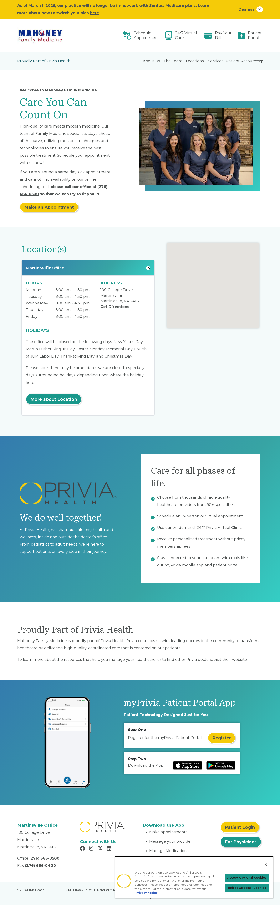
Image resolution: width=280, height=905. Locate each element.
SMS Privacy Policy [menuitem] (79, 889)
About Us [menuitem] (151, 61)
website (239, 659)
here (94, 13)
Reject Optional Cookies (247, 887)
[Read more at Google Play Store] (220, 765)
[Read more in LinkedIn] (109, 849)
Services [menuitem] (215, 61)
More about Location (53, 399)
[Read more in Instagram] (92, 849)
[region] (194, 877)
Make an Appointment (49, 207)
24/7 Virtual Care (186, 35)
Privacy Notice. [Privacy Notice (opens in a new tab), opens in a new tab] (147, 892)
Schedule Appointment (146, 35)
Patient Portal (255, 35)
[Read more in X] (101, 849)
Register (221, 737)
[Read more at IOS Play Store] (187, 765)
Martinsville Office (45, 268)
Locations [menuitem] (195, 61)
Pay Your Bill (223, 35)
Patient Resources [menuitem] (243, 61)
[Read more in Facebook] (83, 849)
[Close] (265, 864)
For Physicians (241, 841)
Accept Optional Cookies (246, 877)
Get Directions (114, 306)
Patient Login (240, 827)
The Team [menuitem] (173, 61)
